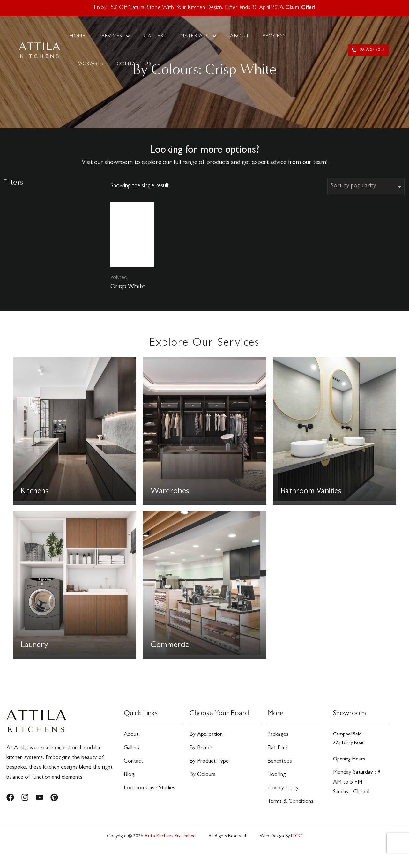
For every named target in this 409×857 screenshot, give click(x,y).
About (239, 36)
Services (114, 36)
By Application (206, 736)
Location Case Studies (149, 796)
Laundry (34, 646)
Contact (133, 766)
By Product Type (209, 766)
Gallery (155, 36)
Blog (129, 781)
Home (78, 36)
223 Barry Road (349, 743)
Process (274, 36)
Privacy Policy (283, 796)
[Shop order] (366, 186)
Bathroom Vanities (311, 492)
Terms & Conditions (290, 811)
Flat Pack (277, 751)
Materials (198, 36)
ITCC (296, 846)
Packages (89, 64)
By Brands (201, 751)
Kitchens (34, 492)
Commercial (171, 646)
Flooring (276, 781)
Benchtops (279, 766)
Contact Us (134, 64)
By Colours (202, 781)
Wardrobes (170, 492)
